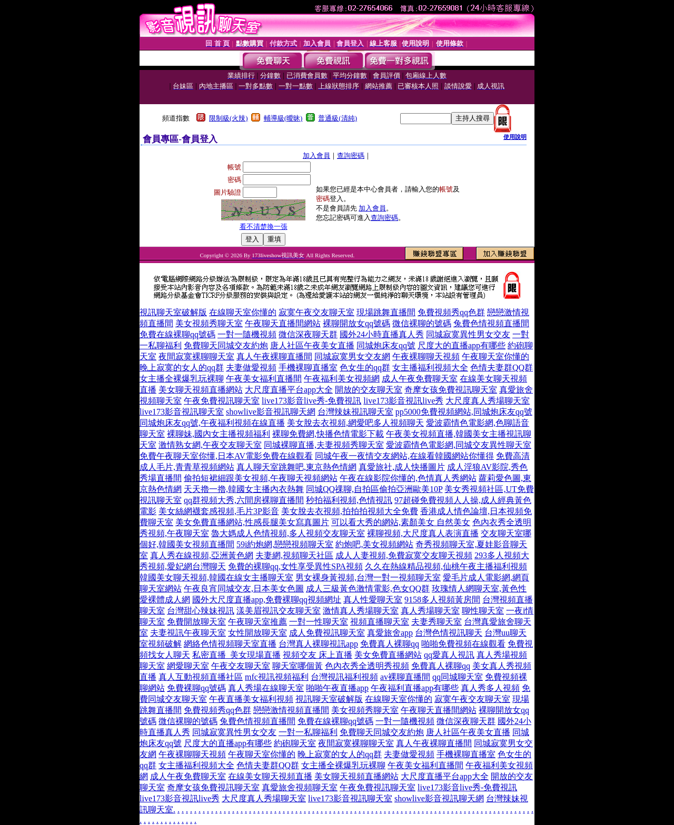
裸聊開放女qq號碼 (356, 323)
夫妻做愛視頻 (251, 367)
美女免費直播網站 (388, 654)
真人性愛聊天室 (372, 599)
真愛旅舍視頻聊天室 (300, 787)
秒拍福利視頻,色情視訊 (349, 500)
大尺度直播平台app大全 (289, 389)
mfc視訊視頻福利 (277, 676)
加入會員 (316, 155)
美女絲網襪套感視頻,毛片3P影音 (218, 511)
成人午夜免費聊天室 (420, 378)
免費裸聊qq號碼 (196, 687)
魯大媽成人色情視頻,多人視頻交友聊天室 (288, 533)
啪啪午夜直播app (337, 687)
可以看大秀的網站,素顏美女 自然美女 (400, 522)
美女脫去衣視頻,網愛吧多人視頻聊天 (355, 422)
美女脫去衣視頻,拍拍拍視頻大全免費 (349, 511)
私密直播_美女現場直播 (236, 654)
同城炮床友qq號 (385, 345)
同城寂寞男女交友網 (352, 356)
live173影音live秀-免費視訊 (311, 400)
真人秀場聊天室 (430, 610)
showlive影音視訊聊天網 (270, 411)
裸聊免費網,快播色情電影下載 (328, 433)
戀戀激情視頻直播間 (291, 710)
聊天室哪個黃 (297, 665)
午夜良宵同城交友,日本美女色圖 (244, 588)
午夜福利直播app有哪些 (415, 687)
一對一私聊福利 (308, 732)
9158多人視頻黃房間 (442, 599)
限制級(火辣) (228, 118)
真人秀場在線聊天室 (266, 687)
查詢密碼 (350, 155)
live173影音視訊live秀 (403, 400)
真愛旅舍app (390, 632)
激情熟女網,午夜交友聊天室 (210, 444)
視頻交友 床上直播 (317, 654)
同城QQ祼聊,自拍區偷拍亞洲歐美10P (374, 489)
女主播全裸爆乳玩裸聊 (182, 378)
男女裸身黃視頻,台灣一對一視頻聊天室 (368, 577)
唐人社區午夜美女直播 (312, 345)
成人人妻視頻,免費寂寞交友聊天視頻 (403, 555)
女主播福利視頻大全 (430, 367)
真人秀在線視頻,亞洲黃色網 (201, 555)
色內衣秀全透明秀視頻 (367, 665)
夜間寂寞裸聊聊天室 (196, 356)
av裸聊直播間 (405, 676)
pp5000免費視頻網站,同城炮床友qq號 (463, 411)
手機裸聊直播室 (308, 367)
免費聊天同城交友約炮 (226, 345)
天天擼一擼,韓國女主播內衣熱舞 (244, 489)
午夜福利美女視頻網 (342, 378)
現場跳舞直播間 (385, 312)
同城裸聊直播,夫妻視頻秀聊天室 (324, 444)
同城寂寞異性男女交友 (468, 334)
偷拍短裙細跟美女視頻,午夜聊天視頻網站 (261, 478)
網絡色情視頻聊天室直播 (230, 643)
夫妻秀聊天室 (436, 621)
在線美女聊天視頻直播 (270, 776)
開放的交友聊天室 (368, 389)
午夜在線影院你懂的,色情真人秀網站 (408, 478)
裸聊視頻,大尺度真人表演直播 (423, 533)
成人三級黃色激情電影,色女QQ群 (368, 588)
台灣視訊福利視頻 (344, 676)
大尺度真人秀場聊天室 (487, 400)
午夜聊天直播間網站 (283, 323)
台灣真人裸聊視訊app (318, 643)
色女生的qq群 (365, 367)
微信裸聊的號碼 (421, 323)
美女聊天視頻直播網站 (200, 389)
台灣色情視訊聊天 (448, 632)
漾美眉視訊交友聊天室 (278, 610)
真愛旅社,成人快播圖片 (402, 466)
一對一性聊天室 (318, 621)
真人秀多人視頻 (490, 687)
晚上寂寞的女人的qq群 (182, 367)
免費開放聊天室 (196, 621)
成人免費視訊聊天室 (327, 632)
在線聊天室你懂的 (242, 312)
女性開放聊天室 (257, 632)
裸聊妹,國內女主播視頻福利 (218, 433)
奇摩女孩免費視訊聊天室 (450, 389)
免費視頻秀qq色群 (451, 312)
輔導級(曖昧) (283, 118)
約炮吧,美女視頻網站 (374, 544)
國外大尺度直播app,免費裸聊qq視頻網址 (266, 599)
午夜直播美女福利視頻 (251, 699)
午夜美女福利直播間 (264, 378)
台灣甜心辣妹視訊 (200, 610)
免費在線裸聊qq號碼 (177, 334)
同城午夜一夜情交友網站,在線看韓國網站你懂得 (404, 455)
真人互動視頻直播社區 (200, 676)
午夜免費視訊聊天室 (222, 400)
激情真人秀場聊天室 (361, 610)
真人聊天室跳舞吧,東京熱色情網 (296, 466)
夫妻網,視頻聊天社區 (294, 555)
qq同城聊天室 (457, 676)
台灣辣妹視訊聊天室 (355, 411)
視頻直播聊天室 (379, 621)
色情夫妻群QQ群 (501, 367)
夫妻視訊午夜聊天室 (188, 632)
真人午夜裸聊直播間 (274, 356)
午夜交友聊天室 (240, 665)
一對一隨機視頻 (246, 334)
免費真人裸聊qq (389, 643)
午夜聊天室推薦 (257, 621)
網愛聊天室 (188, 665)
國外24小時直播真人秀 (382, 334)
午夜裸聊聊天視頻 (426, 356)
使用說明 (515, 137)
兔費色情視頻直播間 (491, 323)
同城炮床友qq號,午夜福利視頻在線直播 (212, 422)
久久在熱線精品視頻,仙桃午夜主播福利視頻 (446, 566)
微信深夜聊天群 (308, 334)
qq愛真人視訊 (449, 654)
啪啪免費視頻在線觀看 (463, 643)
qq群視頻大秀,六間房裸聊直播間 (244, 500)
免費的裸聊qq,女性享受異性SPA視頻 (295, 566)
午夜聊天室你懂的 (495, 356)
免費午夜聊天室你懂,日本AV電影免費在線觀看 (226, 455)
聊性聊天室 (483, 610)
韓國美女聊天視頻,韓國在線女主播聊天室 (216, 577)
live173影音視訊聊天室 (182, 411)
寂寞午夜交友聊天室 (316, 312)
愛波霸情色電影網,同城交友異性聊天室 (458, 444)
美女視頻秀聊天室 (209, 323)
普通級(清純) (337, 118)
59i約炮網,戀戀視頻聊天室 (284, 544)
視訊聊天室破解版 (173, 312)
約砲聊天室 (295, 743)
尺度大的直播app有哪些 (462, 345)
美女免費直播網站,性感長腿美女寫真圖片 (252, 522)
